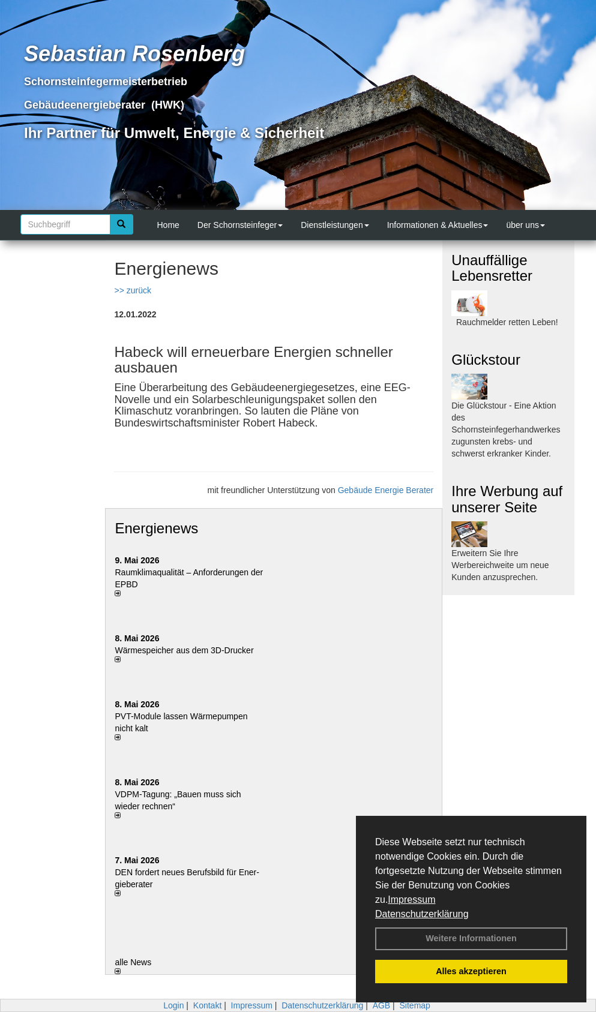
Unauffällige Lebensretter (491, 268)
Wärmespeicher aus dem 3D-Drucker (184, 650)
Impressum (411, 899)
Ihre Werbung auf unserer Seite (506, 499)
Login (173, 1005)
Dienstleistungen (335, 225)
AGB (382, 1005)
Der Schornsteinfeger (240, 225)
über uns (525, 225)
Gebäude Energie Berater (386, 490)
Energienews (156, 528)
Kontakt (207, 1005)
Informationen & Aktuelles (438, 225)
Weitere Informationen (471, 938)
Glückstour (485, 360)
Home (168, 225)
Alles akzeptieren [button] (471, 971)
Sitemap (415, 1005)
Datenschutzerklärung (422, 914)
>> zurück (132, 290)
